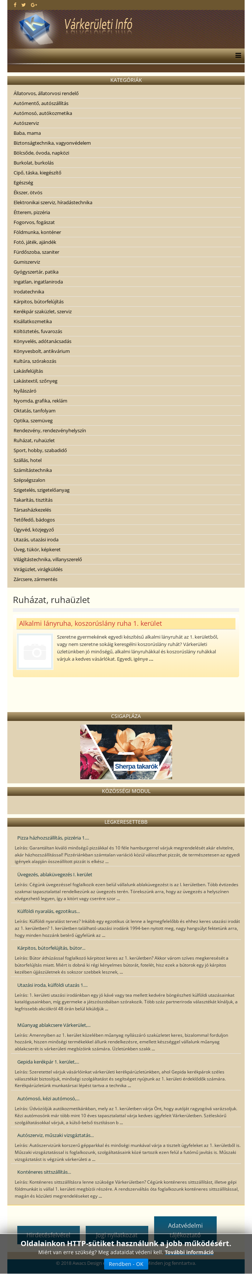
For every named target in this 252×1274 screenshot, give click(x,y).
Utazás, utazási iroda (36, 539)
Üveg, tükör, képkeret (37, 549)
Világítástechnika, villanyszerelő (48, 559)
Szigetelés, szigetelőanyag (42, 490)
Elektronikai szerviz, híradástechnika (53, 202)
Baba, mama (27, 133)
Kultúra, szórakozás (35, 361)
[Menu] (236, 55)
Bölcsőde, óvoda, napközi (41, 152)
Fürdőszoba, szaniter (36, 252)
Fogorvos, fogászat (34, 222)
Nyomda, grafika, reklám (40, 400)
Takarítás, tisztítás (33, 500)
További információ (189, 1252)
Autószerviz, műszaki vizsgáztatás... (55, 1135)
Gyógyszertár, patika (36, 271)
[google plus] (34, 4)
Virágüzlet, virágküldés (38, 569)
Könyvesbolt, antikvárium (42, 351)
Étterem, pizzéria (32, 212)
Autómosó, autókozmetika (43, 113)
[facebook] (15, 4)
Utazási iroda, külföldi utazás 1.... (52, 985)
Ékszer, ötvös (28, 192)
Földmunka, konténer (37, 232)
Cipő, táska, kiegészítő (37, 172)
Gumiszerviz (27, 262)
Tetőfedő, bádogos (34, 519)
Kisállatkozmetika (33, 321)
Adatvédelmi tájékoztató (185, 1230)
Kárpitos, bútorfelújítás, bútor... (51, 948)
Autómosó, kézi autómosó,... (48, 1098)
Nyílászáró (25, 390)
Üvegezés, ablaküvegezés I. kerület (54, 874)
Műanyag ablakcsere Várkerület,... (53, 1025)
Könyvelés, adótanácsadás (42, 341)
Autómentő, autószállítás (41, 103)
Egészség (23, 182)
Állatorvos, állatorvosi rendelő (46, 93)
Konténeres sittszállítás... (44, 1172)
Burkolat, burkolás (34, 162)
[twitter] (23, 4)
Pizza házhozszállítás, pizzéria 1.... (53, 837)
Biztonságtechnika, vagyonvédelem (52, 143)
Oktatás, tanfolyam (35, 410)
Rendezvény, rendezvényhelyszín (50, 430)
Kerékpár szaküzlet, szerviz (43, 311)
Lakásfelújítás (28, 371)
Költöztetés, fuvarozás (38, 331)
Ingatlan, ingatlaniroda (38, 281)
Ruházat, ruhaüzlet (34, 440)
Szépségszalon (29, 480)
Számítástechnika (33, 470)
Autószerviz (26, 123)
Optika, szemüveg (33, 420)
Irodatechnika (29, 291)
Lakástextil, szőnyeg (35, 381)
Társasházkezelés (32, 509)
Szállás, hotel (28, 460)
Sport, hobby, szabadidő (40, 450)
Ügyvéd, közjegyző (34, 529)
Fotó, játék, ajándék (35, 242)
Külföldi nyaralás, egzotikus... (48, 911)
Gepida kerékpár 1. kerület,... (48, 1061)
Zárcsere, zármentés (35, 579)
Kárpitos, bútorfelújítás (39, 301)
